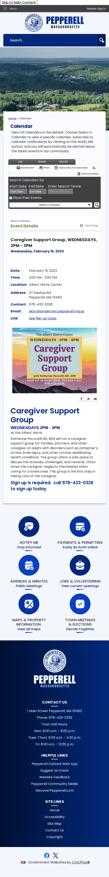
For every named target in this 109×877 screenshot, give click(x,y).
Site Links (54, 801)
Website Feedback (54, 777)
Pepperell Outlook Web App (55, 763)
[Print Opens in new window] (44, 168)
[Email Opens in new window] (95, 399)
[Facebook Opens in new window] (81, 399)
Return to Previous (20, 221)
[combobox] (18, 191)
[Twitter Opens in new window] (88, 399)
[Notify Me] (25, 168)
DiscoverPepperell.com (54, 790)
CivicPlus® (81, 862)
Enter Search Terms (64, 186)
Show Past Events (27, 197)
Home (12, 118)
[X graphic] (55, 855)
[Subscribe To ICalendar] (71, 168)
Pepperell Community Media (54, 783)
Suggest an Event (54, 770)
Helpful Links (54, 755)
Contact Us (54, 830)
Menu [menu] (13, 9)
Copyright (54, 837)
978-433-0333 (60, 717)
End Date (36, 186)
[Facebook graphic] (47, 855)
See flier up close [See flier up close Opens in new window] (43, 318)
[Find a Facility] (87, 174)
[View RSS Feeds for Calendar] (94, 168)
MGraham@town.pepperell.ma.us (56, 311)
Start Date (18, 186)
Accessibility (55, 817)
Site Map (54, 823)
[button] (102, 40)
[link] (96, 8)
